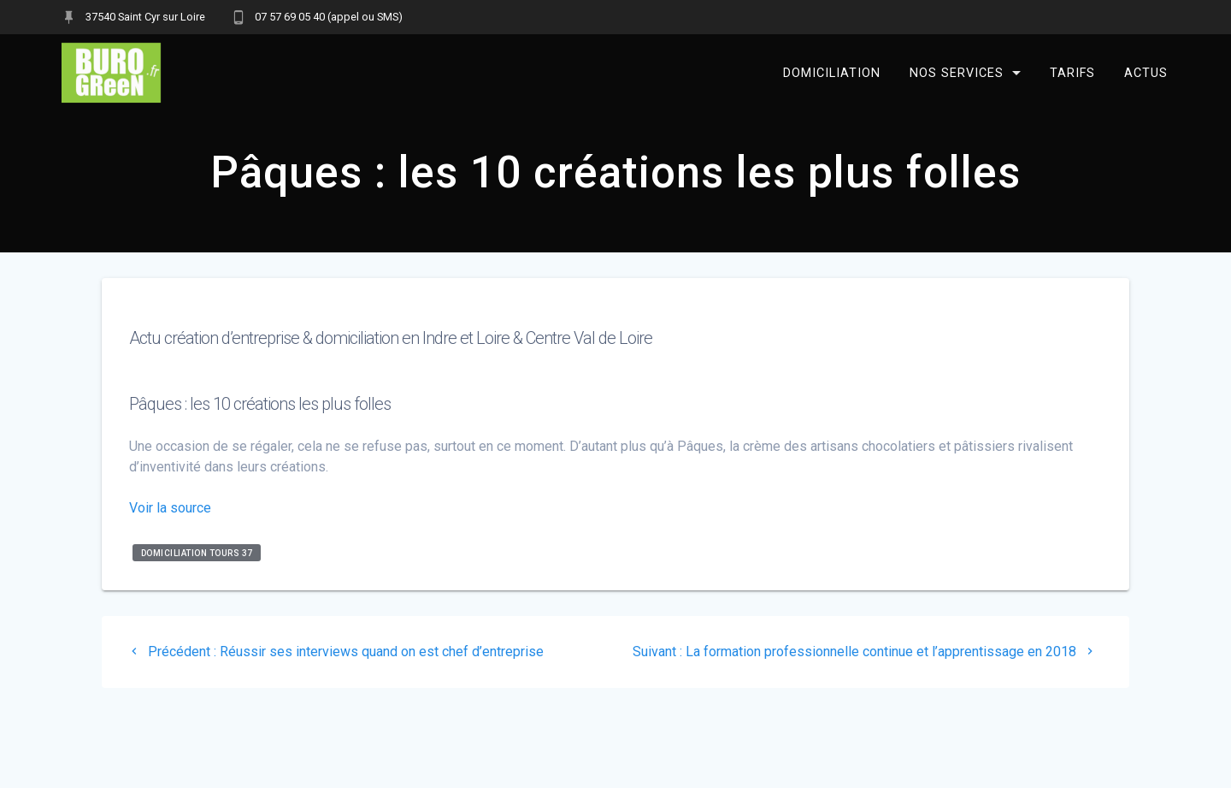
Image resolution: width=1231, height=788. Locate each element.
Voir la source (170, 508)
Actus (1146, 72)
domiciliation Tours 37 (197, 552)
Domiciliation (832, 72)
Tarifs (1072, 72)
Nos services (957, 72)
